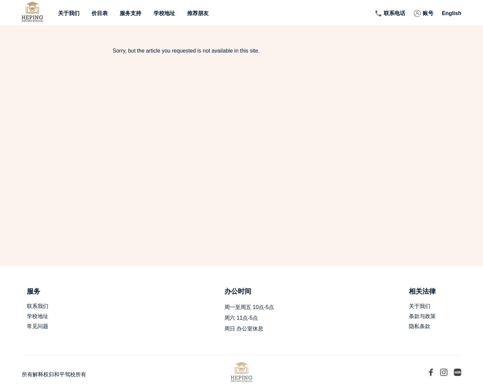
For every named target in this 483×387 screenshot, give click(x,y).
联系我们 (37, 306)
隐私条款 (419, 326)
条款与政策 (422, 316)
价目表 (100, 13)
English (451, 13)
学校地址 (164, 13)
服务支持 (130, 13)
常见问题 (37, 326)
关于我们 (68, 13)
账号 (428, 13)
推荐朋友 (198, 13)
